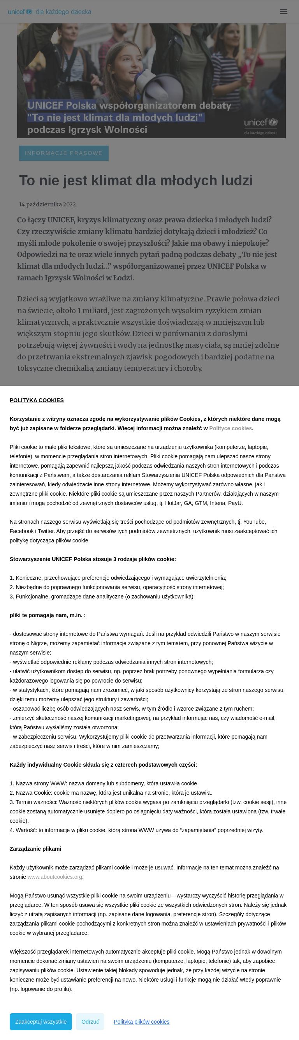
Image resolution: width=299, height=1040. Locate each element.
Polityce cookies (230, 428)
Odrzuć (90, 1022)
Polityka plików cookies (141, 1022)
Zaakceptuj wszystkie (41, 1022)
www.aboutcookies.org (55, 877)
